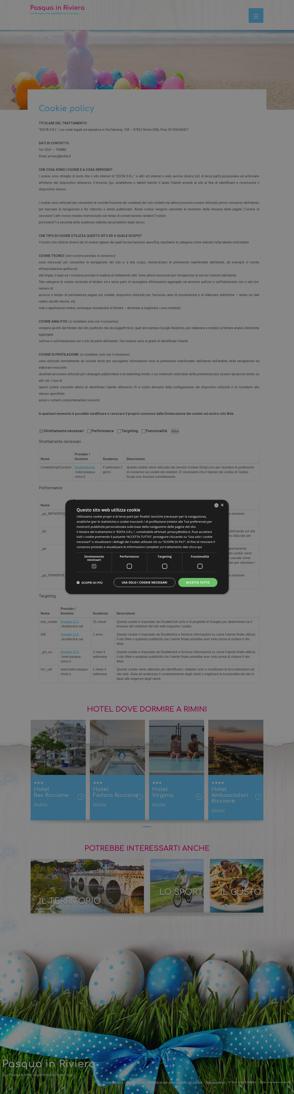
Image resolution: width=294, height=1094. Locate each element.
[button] (90, 582)
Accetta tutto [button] (198, 582)
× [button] (222, 505)
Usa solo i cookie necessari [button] (144, 582)
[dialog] (147, 547)
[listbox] (216, 505)
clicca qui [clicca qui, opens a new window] (195, 547)
